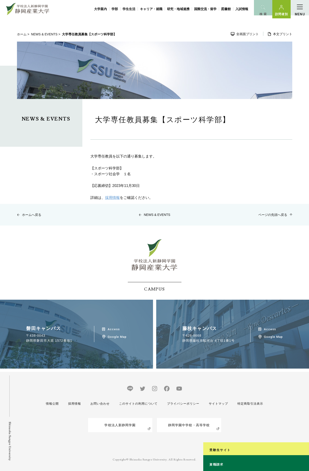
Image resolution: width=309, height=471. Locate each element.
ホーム (22, 34)
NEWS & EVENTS (44, 34)
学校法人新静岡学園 (120, 425)
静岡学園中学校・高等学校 (189, 425)
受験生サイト (303, 401)
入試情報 (241, 9)
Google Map (117, 336)
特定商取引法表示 (249, 403)
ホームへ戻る (31, 215)
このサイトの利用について (137, 403)
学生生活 (128, 9)
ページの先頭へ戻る (272, 215)
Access (114, 329)
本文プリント (282, 34)
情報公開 (53, 403)
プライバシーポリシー (182, 403)
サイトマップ (217, 403)
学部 (114, 9)
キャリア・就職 (151, 9)
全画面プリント (247, 34)
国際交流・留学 (205, 9)
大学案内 (100, 9)
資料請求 (303, 449)
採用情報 (112, 198)
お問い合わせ (98, 403)
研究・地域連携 (178, 9)
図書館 (226, 9)
